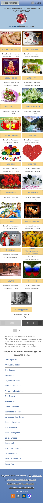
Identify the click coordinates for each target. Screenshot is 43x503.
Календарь (9, 375)
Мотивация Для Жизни (14, 417)
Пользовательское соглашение (21, 487)
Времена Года (11, 401)
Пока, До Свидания (13, 459)
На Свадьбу (10, 443)
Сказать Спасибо (12, 407)
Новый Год (9, 464)
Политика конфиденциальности (20, 483)
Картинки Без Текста (13, 412)
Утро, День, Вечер (12, 365)
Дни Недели (10, 370)
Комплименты (11, 454)
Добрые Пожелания (13, 386)
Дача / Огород (11, 438)
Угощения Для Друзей (14, 391)
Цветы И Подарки (12, 433)
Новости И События (13, 448)
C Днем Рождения (12, 380)
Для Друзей (10, 396)
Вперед (30, 323)
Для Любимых (11, 427)
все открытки (10, 3)
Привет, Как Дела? (13, 422)
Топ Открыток (11, 360)
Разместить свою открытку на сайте (21, 479)
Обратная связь (35, 476)
